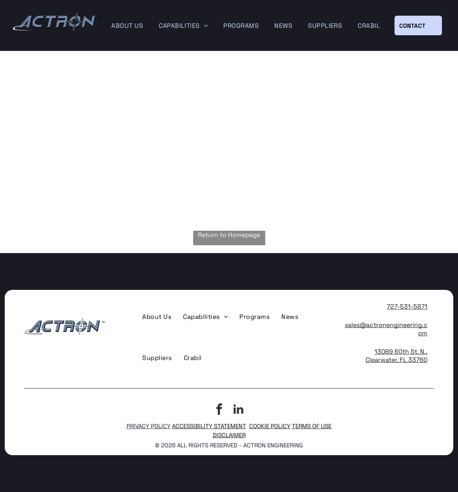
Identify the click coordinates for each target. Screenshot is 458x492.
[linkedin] (238, 410)
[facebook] (219, 410)
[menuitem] (127, 26)
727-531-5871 (407, 306)
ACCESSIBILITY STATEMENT (209, 426)
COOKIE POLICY (269, 426)
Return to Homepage (229, 235)
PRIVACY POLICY (148, 426)
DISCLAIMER (229, 435)
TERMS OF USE (311, 426)
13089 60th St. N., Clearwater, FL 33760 (396, 355)
